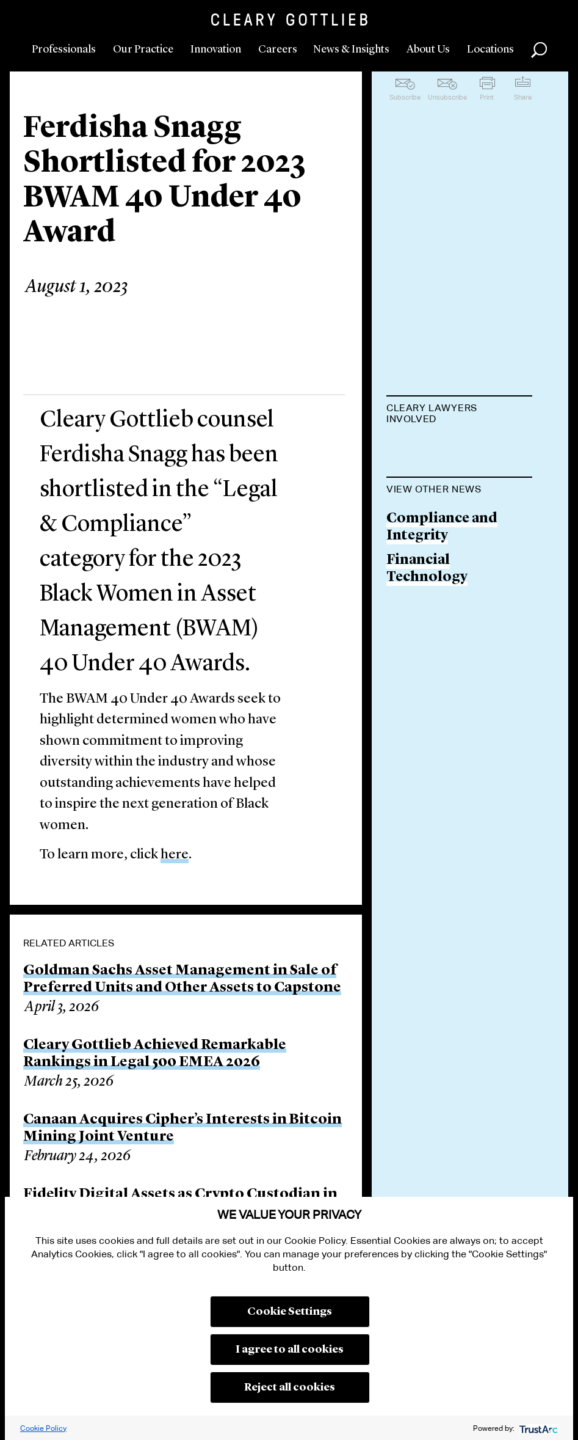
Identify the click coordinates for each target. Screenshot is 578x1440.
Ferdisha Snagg (437, 449)
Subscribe (405, 97)
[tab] (459, 415)
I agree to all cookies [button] (290, 1349)
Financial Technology (427, 630)
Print (487, 97)
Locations (490, 49)
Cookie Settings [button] (289, 1311)
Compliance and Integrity (441, 589)
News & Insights (351, 49)
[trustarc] (537, 1428)
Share (523, 97)
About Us (428, 49)
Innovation (215, 49)
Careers (277, 49)
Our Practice (143, 49)
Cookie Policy (43, 1428)
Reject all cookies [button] (289, 1387)
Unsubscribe (447, 97)
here (175, 855)
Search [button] (539, 50)
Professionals (64, 49)
